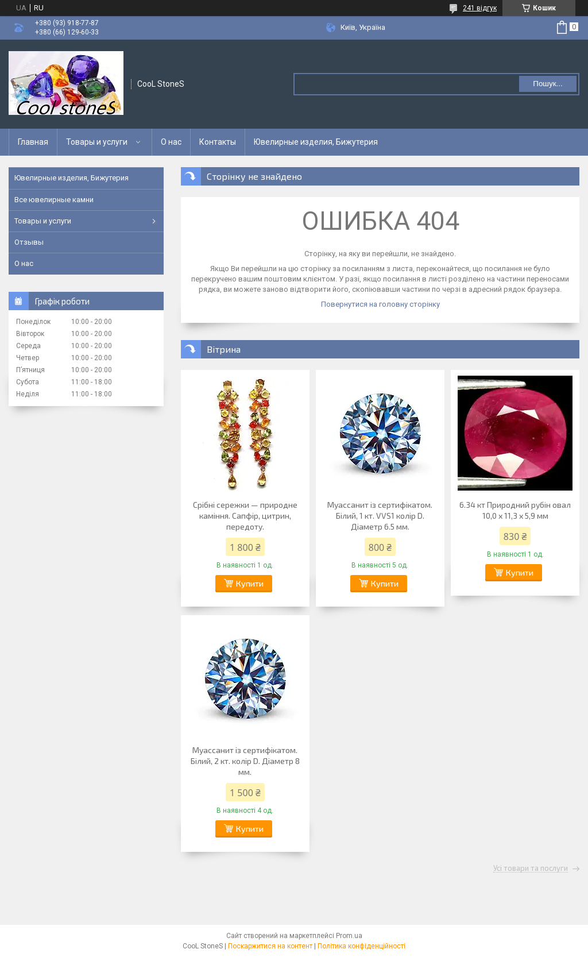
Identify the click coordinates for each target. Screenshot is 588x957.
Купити (250, 583)
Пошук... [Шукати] (547, 83)
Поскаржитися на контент (270, 946)
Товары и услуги (96, 141)
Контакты (217, 141)
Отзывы (29, 242)
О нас (171, 141)
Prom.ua (349, 936)
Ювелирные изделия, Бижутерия (316, 141)
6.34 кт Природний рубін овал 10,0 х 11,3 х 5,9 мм (515, 510)
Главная (33, 141)
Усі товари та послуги (530, 869)
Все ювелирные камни (54, 199)
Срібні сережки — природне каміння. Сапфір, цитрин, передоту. (245, 515)
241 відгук (480, 8)
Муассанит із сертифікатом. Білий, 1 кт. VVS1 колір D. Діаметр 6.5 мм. (379, 515)
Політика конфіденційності (361, 946)
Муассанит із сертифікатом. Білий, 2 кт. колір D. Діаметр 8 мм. (245, 761)
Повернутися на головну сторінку (380, 304)
